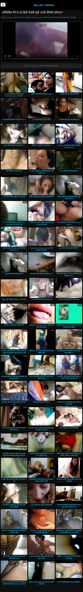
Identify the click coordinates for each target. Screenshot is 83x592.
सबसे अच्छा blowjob (36, 17)
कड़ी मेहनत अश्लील (19, 17)
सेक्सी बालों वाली (55, 17)
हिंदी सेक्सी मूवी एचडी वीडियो (68, 17)
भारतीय (28, 17)
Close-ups (9, 17)
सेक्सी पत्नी (47, 17)
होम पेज (3, 17)
